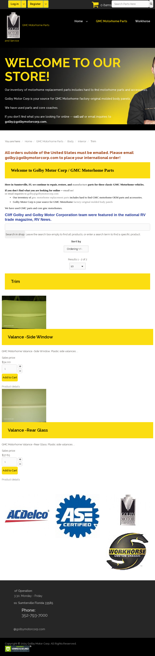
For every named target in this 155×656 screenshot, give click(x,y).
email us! (68, 190)
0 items (106, 5)
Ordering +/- (74, 248)
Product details (11, 386)
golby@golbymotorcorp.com (43, 193)
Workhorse (142, 21)
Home (81, 21)
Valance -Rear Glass (28, 430)
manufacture (79, 184)
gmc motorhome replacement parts (50, 197)
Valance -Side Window (30, 336)
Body (70, 141)
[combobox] (77, 266)
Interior (82, 141)
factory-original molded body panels (93, 201)
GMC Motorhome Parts (111, 21)
